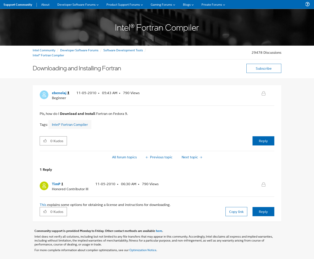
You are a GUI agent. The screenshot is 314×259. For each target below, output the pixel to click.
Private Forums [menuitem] (211, 4)
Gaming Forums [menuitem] (161, 4)
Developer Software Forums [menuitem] (76, 4)
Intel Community (44, 50)
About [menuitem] (45, 4)
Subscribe (264, 68)
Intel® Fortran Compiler (48, 55)
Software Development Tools (123, 50)
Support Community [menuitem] (17, 4)
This (43, 204)
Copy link (236, 211)
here (159, 230)
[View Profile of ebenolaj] (60, 92)
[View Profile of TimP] (57, 183)
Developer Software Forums (79, 50)
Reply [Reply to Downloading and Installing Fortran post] (263, 140)
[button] (45, 140)
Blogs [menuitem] (187, 4)
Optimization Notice (142, 249)
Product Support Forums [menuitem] (123, 4)
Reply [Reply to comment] (263, 211)
